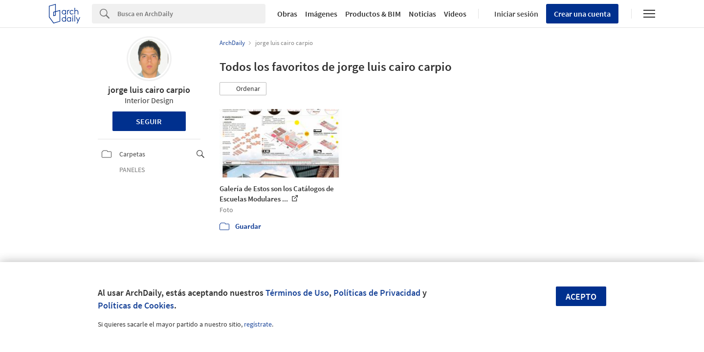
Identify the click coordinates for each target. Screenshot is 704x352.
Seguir (149, 121)
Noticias (422, 14)
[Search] (191, 13)
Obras (287, 14)
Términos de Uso (297, 292)
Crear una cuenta (582, 14)
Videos (455, 14)
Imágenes (321, 14)
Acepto (581, 296)
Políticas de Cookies (136, 305)
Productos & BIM (373, 14)
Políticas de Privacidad (376, 292)
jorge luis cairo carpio (149, 89)
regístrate (258, 324)
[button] (243, 89)
